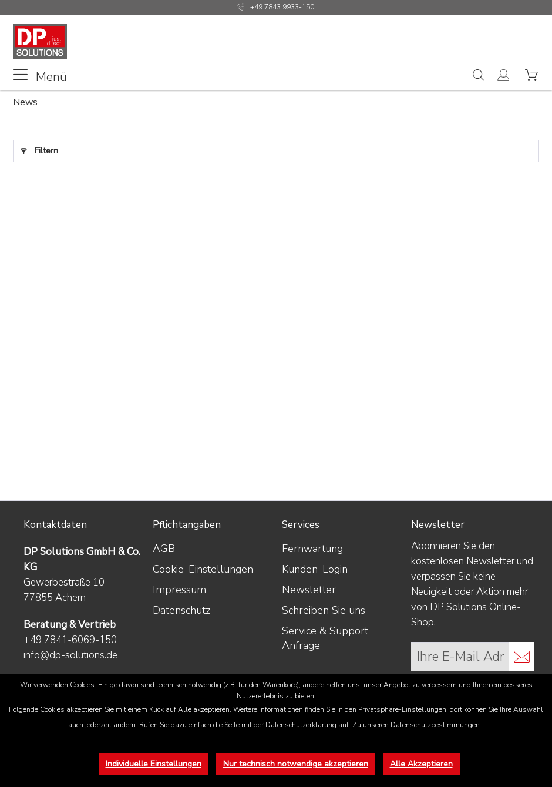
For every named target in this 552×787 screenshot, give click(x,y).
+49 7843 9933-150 (282, 7)
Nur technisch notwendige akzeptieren (295, 763)
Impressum (179, 590)
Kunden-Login (315, 569)
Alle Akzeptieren (421, 763)
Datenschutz (181, 610)
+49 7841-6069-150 (70, 640)
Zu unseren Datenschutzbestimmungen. (417, 724)
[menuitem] (40, 75)
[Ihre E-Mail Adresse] (460, 656)
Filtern (39, 149)
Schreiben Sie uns (323, 610)
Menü (40, 76)
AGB (164, 549)
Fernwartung (312, 549)
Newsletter (309, 590)
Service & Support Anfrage (325, 638)
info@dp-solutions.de (70, 655)
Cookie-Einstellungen (203, 569)
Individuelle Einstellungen (153, 763)
